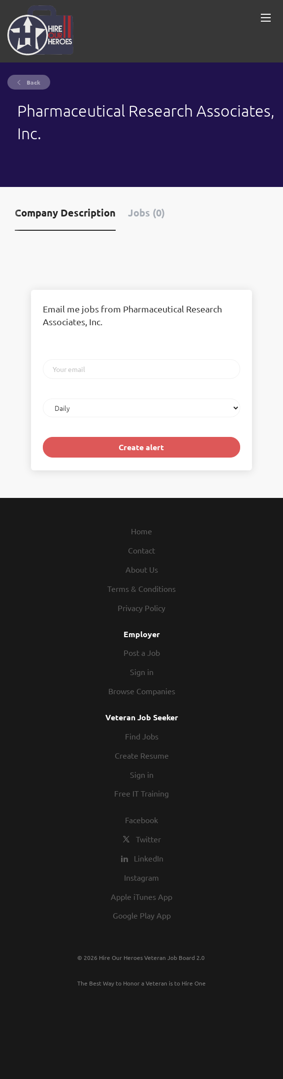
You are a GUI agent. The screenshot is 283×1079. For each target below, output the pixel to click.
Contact (141, 550)
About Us (142, 569)
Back (32, 82)
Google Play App (142, 915)
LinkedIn (148, 858)
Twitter (148, 839)
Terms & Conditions (141, 588)
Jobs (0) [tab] (146, 212)
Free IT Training (141, 793)
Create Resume (142, 755)
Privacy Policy (141, 608)
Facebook (141, 820)
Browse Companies (141, 691)
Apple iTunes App (141, 896)
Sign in (142, 672)
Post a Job (142, 652)
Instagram (141, 877)
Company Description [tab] (65, 212)
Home (141, 531)
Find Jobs (141, 736)
